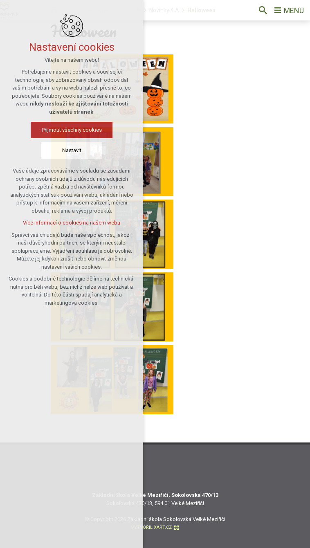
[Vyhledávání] (263, 10)
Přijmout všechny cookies (72, 130)
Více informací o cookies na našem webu (71, 223)
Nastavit (71, 150)
